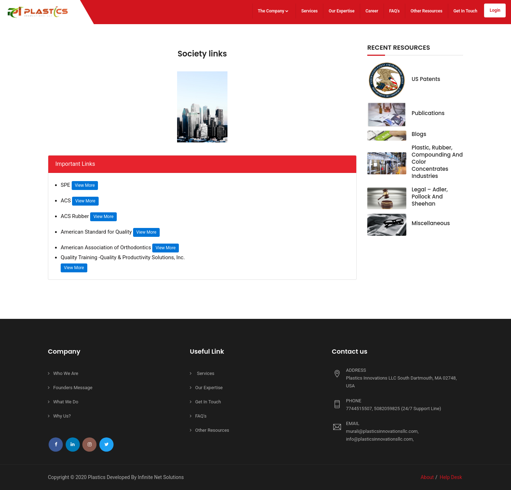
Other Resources (427, 11)
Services (309, 11)
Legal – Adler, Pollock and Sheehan (430, 196)
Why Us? (62, 416)
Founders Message (72, 387)
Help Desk (451, 477)
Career (372, 11)
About (427, 477)
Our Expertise (342, 11)
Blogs (419, 134)
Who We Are (65, 373)
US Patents (426, 79)
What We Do (65, 401)
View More (85, 185)
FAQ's (394, 11)
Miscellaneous (431, 223)
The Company (273, 11)
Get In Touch (465, 11)
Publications (428, 113)
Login (495, 10)
